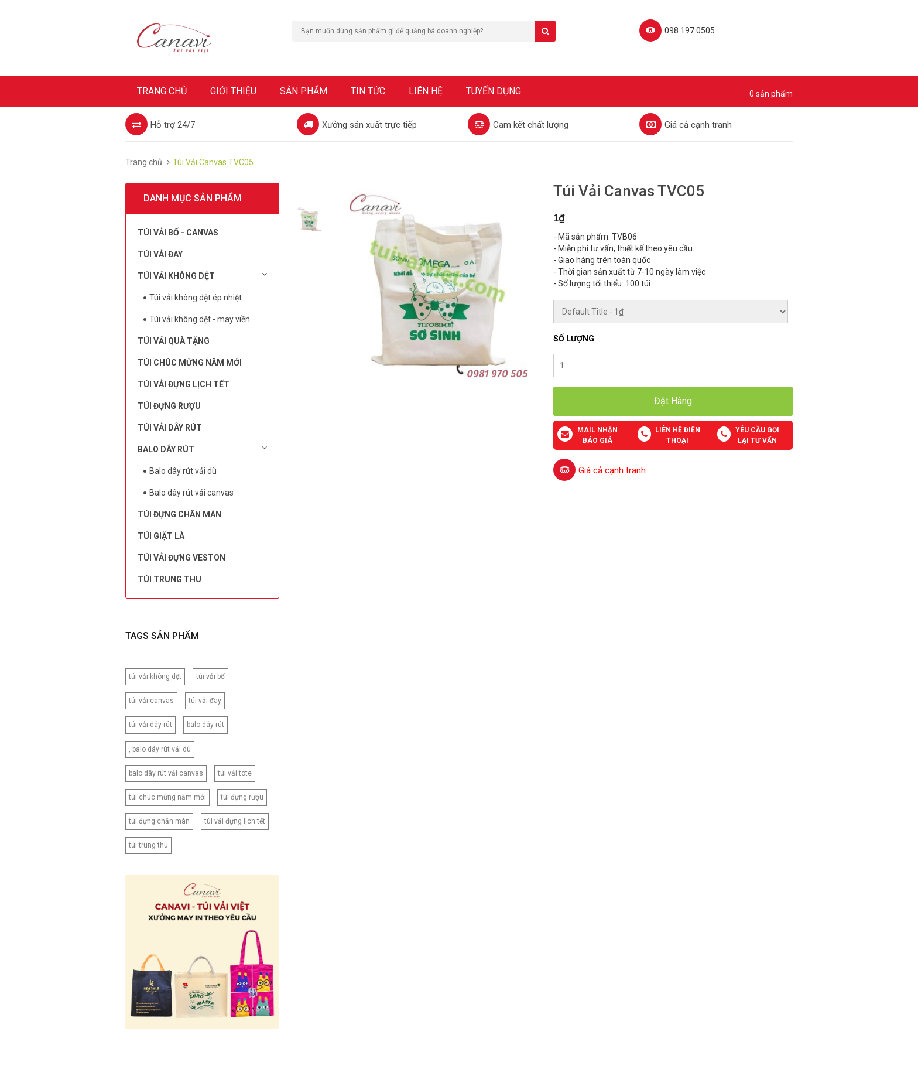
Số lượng (573, 338)
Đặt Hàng (673, 401)
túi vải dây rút (150, 724)
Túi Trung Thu (169, 579)
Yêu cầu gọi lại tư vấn (757, 435)
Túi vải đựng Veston (181, 557)
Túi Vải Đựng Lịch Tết (184, 384)
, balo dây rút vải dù (160, 749)
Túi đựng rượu (169, 406)
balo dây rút (205, 724)
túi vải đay (205, 700)
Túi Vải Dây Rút (170, 427)
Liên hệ (426, 91)
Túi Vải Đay (160, 254)
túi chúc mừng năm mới (167, 797)
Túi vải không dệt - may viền (199, 319)
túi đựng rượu (242, 797)
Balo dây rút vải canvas (191, 492)
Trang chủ (162, 91)
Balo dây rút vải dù (183, 471)
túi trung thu (148, 845)
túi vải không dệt (155, 676)
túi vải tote (235, 773)
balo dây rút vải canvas (166, 773)
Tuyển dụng (493, 91)
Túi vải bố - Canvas (178, 232)
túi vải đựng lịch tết (234, 821)
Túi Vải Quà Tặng (174, 341)
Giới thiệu (233, 91)
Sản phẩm (303, 91)
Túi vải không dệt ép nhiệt (195, 297)
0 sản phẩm (771, 93)
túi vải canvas (151, 700)
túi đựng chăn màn (159, 821)
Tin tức (368, 91)
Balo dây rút (202, 448)
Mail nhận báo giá (597, 435)
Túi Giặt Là (161, 536)
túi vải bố (210, 676)
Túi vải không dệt (202, 275)
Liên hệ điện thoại (677, 435)
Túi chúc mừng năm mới (190, 362)
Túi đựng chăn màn (179, 514)
